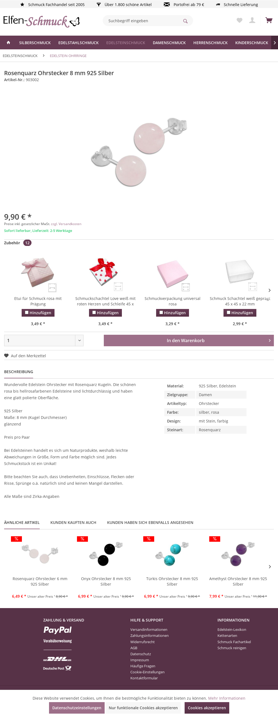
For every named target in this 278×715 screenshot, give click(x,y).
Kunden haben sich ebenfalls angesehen (150, 522)
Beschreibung (18, 371)
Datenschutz (140, 653)
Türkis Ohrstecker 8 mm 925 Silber (172, 581)
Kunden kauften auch (73, 522)
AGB (133, 647)
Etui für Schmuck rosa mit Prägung (38, 301)
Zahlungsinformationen (149, 635)
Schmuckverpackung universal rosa (172, 301)
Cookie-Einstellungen (147, 671)
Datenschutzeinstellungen (76, 707)
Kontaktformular (144, 678)
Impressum (139, 659)
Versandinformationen (148, 629)
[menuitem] (148, 20)
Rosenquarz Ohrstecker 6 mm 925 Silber (40, 581)
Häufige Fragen (142, 665)
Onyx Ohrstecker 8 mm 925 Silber (106, 581)
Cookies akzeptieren (207, 707)
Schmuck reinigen (231, 647)
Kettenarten (227, 635)
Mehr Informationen (226, 698)
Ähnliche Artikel (22, 522)
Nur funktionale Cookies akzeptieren (143, 707)
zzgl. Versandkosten (66, 224)
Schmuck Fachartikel (234, 641)
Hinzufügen (38, 312)
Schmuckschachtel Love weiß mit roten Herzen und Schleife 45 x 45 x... (105, 302)
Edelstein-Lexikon (231, 629)
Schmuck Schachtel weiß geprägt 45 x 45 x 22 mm (240, 301)
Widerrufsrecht (142, 641)
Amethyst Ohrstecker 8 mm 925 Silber (238, 581)
